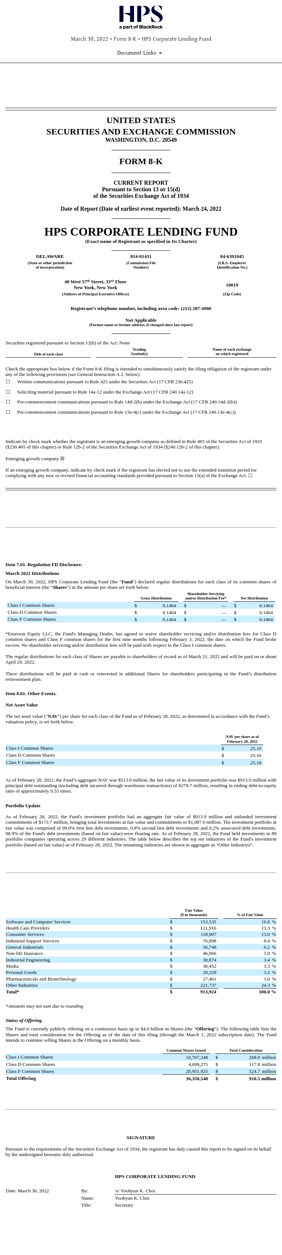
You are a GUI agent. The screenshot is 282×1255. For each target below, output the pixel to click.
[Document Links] (141, 53)
